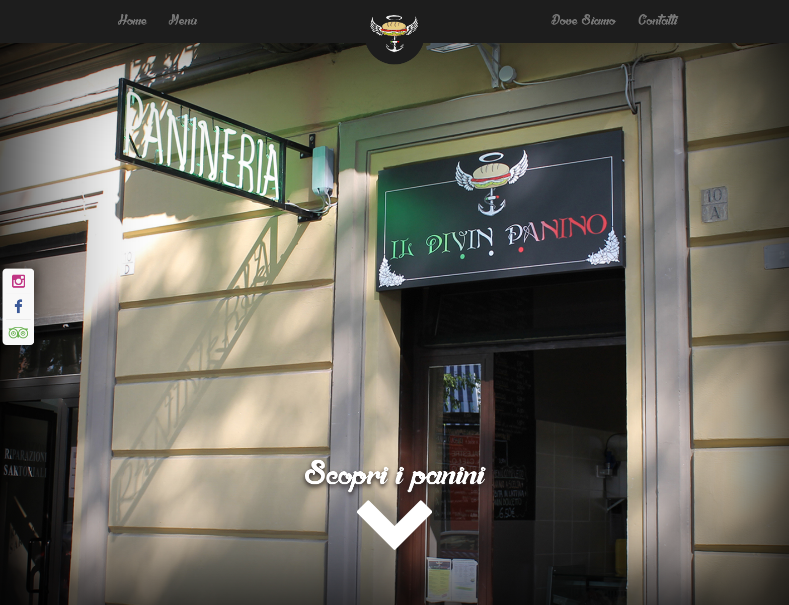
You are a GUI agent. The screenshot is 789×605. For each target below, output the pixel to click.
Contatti (658, 21)
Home (133, 21)
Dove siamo (584, 21)
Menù (183, 21)
